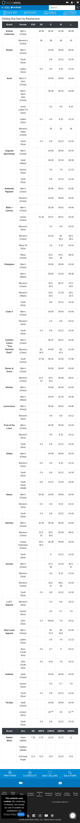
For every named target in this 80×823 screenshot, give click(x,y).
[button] (67, 2)
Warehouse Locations (49, 794)
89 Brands (16, 7)
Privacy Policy (10, 814)
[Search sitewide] (62, 7)
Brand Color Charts (13, 794)
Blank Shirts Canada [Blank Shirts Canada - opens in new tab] (52, 820)
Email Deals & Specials (4, 794)
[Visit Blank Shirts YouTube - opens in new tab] (46, 815)
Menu (5, 7)
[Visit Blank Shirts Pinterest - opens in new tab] (52, 815)
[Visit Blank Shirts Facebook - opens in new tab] (34, 815)
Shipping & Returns (39, 794)
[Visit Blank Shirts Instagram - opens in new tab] (40, 815)
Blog (21, 794)
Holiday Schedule (67, 794)
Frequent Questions (30, 794)
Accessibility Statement (60, 802)
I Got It (21, 814)
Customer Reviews (58, 794)
